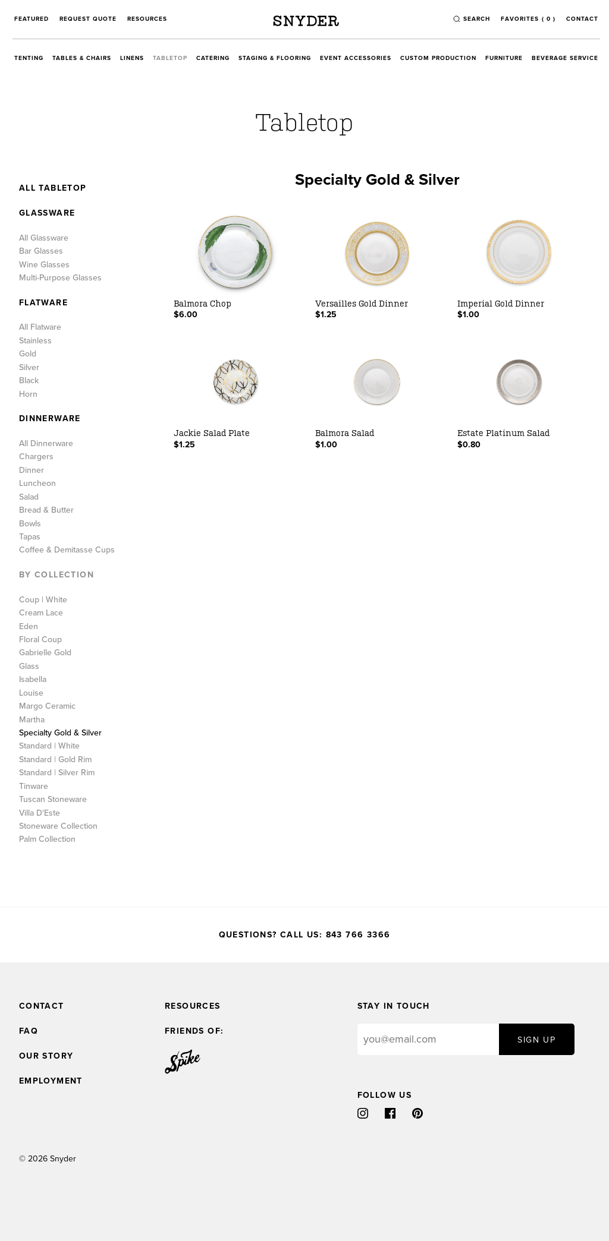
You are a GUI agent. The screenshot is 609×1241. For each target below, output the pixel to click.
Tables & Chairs (81, 58)
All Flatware (40, 327)
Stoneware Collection (58, 826)
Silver (29, 367)
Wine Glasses (44, 265)
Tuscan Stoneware (53, 799)
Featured (31, 19)
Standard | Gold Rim (55, 760)
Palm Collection (47, 839)
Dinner (31, 470)
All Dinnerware (46, 444)
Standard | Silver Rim (57, 773)
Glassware (47, 213)
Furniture (504, 58)
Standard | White (49, 746)
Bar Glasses (41, 251)
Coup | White (43, 600)
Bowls (30, 524)
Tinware (33, 786)
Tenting (28, 58)
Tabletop (170, 58)
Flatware (43, 303)
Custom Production (438, 58)
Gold (27, 354)
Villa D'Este (39, 813)
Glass (29, 666)
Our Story (46, 1056)
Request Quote (88, 19)
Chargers (36, 457)
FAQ (28, 1031)
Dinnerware (50, 419)
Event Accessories (355, 58)
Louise (31, 693)
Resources (147, 19)
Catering (213, 58)
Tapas (29, 537)
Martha (32, 720)
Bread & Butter (46, 510)
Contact (582, 19)
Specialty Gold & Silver (60, 733)
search (476, 19)
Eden (28, 626)
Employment (51, 1081)
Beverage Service (565, 58)
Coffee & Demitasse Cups (67, 550)
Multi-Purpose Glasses (60, 278)
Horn (28, 394)
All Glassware (43, 238)
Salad (29, 497)
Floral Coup (40, 640)
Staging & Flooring (274, 58)
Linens (132, 58)
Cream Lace (41, 613)
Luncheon (37, 483)
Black (29, 381)
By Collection (56, 575)
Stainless (35, 341)
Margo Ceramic (47, 706)
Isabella (32, 679)
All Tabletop (53, 188)
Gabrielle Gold (45, 653)
